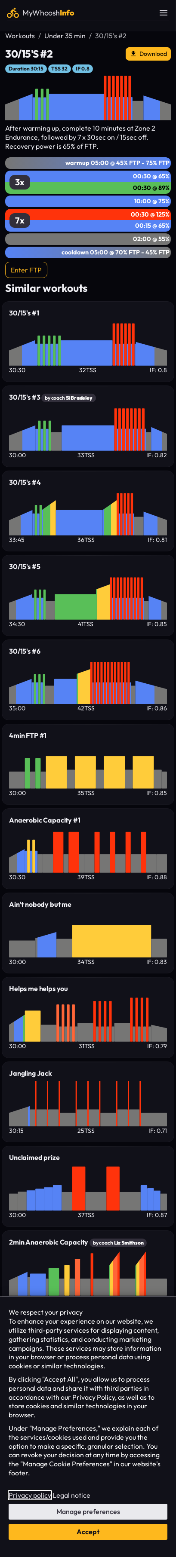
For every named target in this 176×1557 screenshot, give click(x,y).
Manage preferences (88, 1511)
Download (148, 54)
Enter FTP (26, 270)
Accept (88, 1531)
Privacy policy (30, 1495)
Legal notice (71, 1495)
